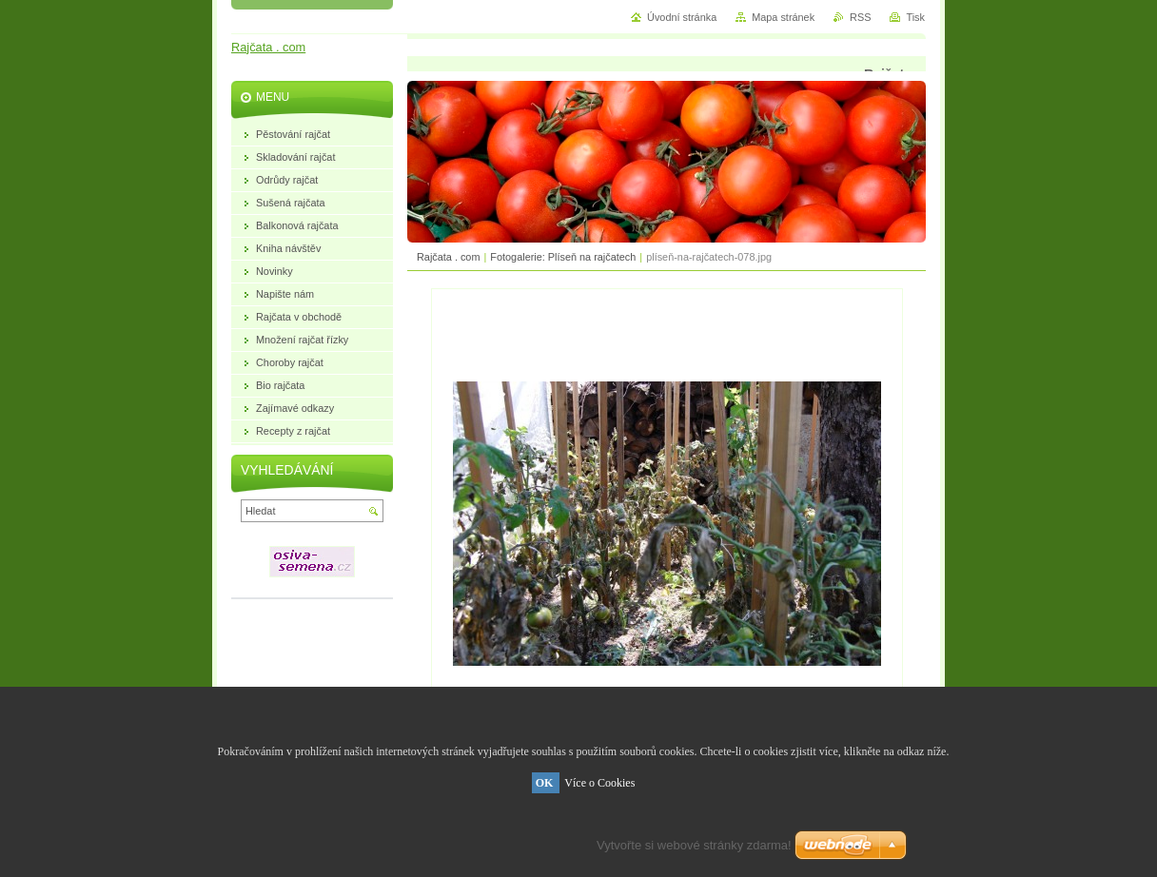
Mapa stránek (783, 17)
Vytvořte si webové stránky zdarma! (694, 845)
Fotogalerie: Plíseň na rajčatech (563, 257)
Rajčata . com (448, 257)
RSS (860, 17)
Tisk (915, 17)
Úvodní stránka (681, 17)
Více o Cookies (599, 782)
